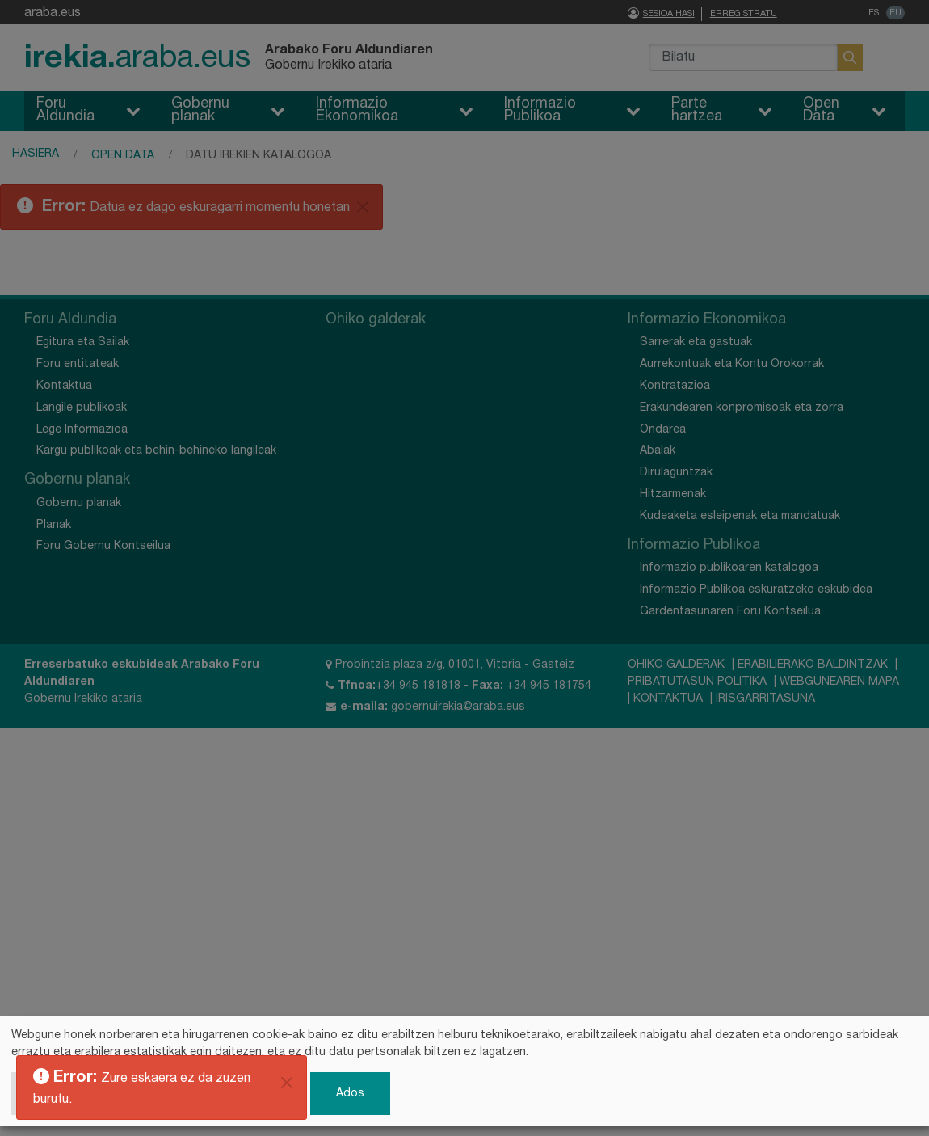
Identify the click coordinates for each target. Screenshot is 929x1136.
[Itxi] (287, 1083)
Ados (350, 1092)
